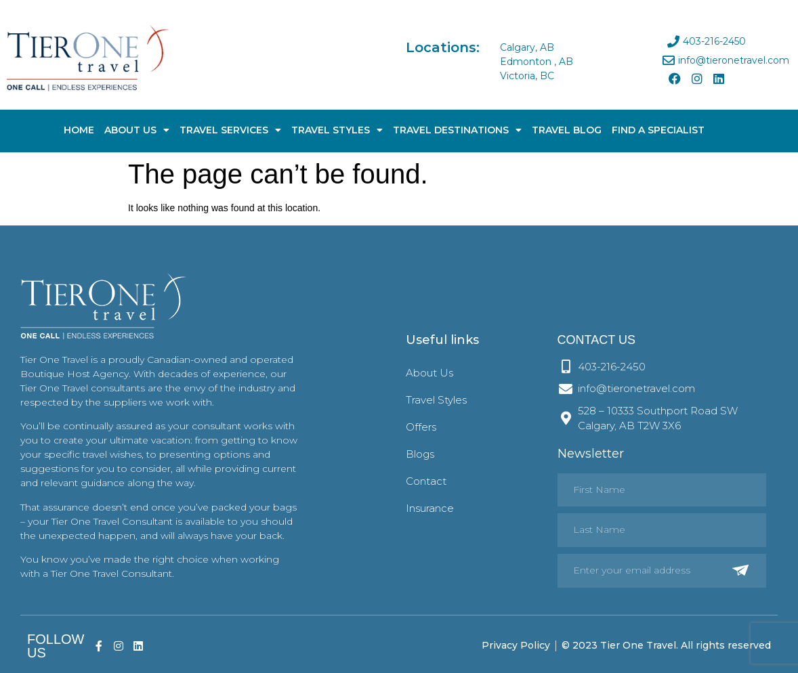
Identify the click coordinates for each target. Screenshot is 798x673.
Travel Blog (567, 130)
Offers (421, 426)
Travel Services (230, 130)
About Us (136, 130)
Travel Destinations (457, 130)
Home (79, 130)
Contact (426, 481)
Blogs (420, 454)
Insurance (430, 508)
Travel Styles (337, 130)
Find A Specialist (658, 130)
